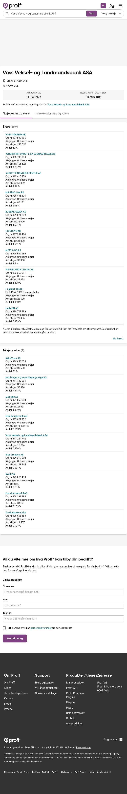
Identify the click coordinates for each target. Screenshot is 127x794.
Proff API (71, 687)
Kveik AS (10, 474)
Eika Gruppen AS (14, 454)
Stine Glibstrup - (33, 747)
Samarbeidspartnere (16, 693)
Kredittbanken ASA (15, 512)
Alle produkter (74, 723)
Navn (5, 599)
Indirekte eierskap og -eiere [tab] (52, 113)
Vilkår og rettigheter (46, 687)
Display (70, 702)
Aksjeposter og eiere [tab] (16, 113)
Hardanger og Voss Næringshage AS (26, 377)
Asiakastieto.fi (104, 772)
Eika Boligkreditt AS (16, 416)
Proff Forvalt (80, 772)
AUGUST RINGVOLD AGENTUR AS (23, 173)
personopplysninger (41, 628)
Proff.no (36, 772)
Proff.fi (55, 772)
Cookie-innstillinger (46, 693)
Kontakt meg (15, 638)
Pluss (69, 707)
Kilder (7, 687)
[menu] (120, 6)
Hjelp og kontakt (44, 682)
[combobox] (47, 13)
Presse (8, 709)
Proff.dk (45, 772)
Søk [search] (91, 13)
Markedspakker (75, 682)
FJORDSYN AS (13, 231)
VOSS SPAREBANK (15, 134)
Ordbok (70, 718)
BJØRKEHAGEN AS (15, 211)
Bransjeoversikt (75, 713)
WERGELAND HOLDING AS (19, 269)
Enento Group (83, 747)
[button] (103, 5)
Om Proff (9, 682)
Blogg (7, 703)
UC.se (91, 772)
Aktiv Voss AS (13, 358)
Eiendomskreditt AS (16, 493)
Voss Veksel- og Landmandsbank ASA (68, 104)
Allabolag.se (66, 772)
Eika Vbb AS (11, 396)
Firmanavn (8, 586)
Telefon (7, 613)
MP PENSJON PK (14, 192)
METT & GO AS (13, 250)
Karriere (8, 698)
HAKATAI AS (12, 308)
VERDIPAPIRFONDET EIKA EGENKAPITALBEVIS (30, 154)
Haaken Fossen (13, 289)
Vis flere (119, 338)
